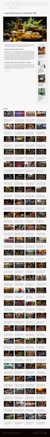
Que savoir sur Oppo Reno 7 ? (41, 418)
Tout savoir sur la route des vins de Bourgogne (41, 191)
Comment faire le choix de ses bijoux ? (30, 115)
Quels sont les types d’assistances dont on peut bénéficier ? (19, 292)
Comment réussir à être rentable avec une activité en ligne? (19, 242)
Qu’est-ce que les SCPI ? (41, 354)
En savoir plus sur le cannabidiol (20, 355)
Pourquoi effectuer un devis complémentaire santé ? (19, 406)
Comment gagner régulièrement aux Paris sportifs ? (19, 254)
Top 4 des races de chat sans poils (30, 166)
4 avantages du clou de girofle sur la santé (41, 140)
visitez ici (11, 52)
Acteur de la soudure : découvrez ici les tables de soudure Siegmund (41, 217)
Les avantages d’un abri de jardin (41, 266)
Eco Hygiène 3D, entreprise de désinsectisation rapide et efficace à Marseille (41, 70)
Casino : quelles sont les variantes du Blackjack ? (41, 317)
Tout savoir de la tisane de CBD (30, 393)
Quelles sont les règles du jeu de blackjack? (30, 191)
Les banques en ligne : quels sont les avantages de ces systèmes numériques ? (30, 267)
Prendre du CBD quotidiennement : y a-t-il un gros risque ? (8, 191)
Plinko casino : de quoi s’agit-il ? (19, 166)
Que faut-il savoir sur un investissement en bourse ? (30, 153)
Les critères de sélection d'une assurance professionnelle (30, 355)
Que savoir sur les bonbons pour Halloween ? (19, 380)
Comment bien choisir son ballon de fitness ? (41, 115)
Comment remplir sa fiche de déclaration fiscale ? (41, 343)
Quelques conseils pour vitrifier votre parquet (19, 203)
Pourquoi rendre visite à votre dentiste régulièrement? (30, 317)
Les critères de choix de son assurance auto (41, 367)
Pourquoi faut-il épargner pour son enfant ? (30, 128)
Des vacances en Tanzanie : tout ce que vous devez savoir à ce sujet (8, 293)
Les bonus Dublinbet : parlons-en (41, 229)
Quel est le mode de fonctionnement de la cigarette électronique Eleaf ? (19, 394)
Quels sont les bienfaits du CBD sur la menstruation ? (30, 305)
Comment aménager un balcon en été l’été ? (8, 166)
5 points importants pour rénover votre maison (9, 393)
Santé (24, 3)
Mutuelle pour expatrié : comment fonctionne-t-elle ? (8, 217)
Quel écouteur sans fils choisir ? (30, 203)
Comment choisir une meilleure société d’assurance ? (30, 280)
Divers (37, 3)
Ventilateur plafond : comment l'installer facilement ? (41, 204)
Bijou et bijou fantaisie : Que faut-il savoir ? (19, 128)
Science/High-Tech (30, 3)
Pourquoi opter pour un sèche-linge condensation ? (41, 242)
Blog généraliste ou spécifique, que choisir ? (30, 254)
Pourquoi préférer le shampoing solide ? (30, 405)
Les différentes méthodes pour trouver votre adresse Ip (19, 330)
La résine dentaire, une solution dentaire (8, 241)
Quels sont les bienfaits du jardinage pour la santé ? (8, 280)
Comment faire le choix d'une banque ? (8, 367)
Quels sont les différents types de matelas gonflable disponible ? (9, 267)
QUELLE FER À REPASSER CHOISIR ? (30, 380)
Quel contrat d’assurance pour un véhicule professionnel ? (19, 267)
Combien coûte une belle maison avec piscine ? (41, 179)
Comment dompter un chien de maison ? (19, 317)
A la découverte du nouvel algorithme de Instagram (30, 292)
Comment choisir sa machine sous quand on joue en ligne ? (19, 305)
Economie (13, 3)
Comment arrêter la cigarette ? (19, 191)
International (18, 3)
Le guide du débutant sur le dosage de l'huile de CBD (41, 305)
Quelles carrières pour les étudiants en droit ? (8, 304)
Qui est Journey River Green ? (30, 178)
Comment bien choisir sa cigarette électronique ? (41, 153)
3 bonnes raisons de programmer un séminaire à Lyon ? (41, 166)
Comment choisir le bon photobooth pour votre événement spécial (19, 116)
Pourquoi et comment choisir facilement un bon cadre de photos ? (30, 242)
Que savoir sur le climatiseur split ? (41, 405)
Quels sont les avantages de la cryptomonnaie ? (9, 204)
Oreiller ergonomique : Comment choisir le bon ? (19, 229)
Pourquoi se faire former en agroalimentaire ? (8, 418)
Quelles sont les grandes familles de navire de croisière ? (41, 280)
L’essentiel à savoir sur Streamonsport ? (19, 178)
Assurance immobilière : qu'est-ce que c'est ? (8, 355)
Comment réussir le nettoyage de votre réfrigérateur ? (9, 153)
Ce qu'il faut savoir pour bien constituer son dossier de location (8, 343)
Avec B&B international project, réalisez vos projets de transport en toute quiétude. (41, 129)
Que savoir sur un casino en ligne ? (9, 330)
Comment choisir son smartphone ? (9, 254)
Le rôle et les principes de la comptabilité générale (8, 380)
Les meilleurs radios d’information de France (9, 178)
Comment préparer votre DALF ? (30, 140)
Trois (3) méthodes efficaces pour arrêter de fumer (41, 393)
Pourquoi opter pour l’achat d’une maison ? (41, 254)
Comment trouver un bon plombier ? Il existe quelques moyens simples (8, 406)
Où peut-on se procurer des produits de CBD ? (30, 342)
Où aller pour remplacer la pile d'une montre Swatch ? (19, 368)
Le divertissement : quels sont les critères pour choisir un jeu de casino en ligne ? (8, 318)
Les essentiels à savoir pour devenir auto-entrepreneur (30, 368)
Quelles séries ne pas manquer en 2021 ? (20, 153)
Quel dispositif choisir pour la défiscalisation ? (19, 342)
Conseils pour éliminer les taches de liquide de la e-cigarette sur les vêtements (41, 381)
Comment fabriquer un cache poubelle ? (8, 128)
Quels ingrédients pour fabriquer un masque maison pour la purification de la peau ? (19, 141)
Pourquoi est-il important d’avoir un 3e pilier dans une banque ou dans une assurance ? (8, 141)
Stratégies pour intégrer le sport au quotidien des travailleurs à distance (41, 98)
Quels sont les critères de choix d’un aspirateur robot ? (19, 280)
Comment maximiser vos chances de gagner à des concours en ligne (41, 84)
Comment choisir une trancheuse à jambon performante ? (9, 229)
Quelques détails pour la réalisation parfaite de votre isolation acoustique (30, 230)
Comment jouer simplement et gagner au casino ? (41, 330)
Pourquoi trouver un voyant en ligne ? (30, 330)
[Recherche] (39, 433)
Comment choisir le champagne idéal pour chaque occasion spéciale (41, 57)
